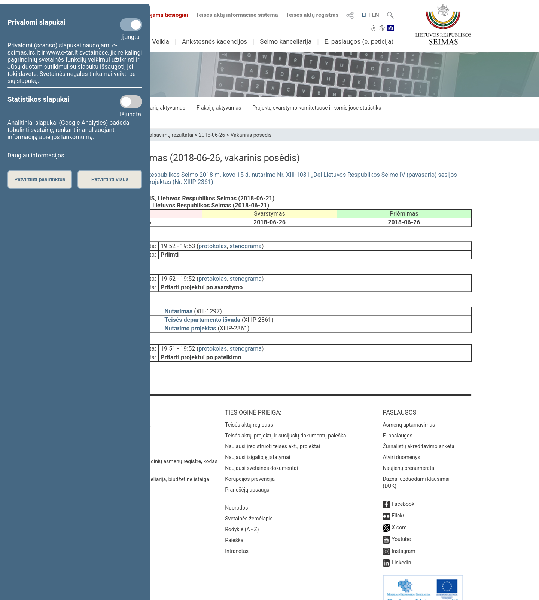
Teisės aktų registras (312, 15)
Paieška (234, 527)
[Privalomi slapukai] (131, 24)
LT (365, 15)
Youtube (401, 526)
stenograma (245, 244)
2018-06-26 (212, 135)
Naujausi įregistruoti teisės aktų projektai (272, 433)
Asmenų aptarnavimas (409, 411)
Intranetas (237, 538)
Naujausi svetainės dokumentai (261, 455)
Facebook (403, 490)
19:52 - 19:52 (178, 275)
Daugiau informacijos (35, 155)
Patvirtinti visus (109, 179)
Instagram (403, 538)
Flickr (398, 502)
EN (375, 15)
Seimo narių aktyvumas (158, 108)
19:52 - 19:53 (178, 244)
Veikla (160, 41)
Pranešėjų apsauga (247, 476)
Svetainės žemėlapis (248, 505)
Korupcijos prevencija (250, 465)
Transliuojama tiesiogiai (153, 15)
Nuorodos (236, 494)
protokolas (213, 244)
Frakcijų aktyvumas (219, 108)
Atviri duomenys (401, 444)
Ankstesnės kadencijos (214, 41)
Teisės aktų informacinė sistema (237, 15)
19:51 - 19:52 (178, 340)
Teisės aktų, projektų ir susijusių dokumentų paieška (285, 422)
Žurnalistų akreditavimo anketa (418, 433)
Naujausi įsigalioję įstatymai (257, 444)
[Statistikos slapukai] (131, 101)
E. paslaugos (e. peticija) (358, 41)
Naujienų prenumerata (408, 455)
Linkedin (401, 549)
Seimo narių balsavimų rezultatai (156, 135)
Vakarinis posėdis (251, 135)
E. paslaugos (397, 422)
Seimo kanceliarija (285, 41)
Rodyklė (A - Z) (242, 516)
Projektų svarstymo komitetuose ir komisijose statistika (316, 108)
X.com (399, 514)
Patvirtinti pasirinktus (39, 179)
